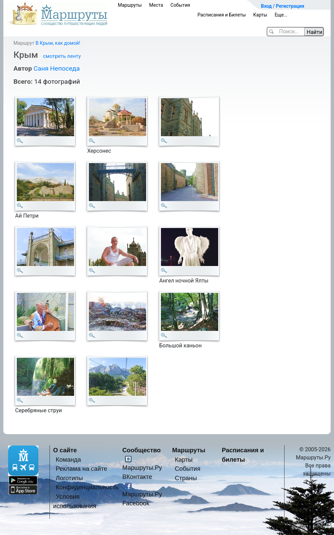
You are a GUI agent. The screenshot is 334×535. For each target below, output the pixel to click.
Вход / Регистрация (282, 6)
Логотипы (69, 478)
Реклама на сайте (81, 468)
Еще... (281, 14)
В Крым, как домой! (57, 43)
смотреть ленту (62, 56)
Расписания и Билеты (221, 14)
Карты (260, 14)
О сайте (65, 450)
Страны (186, 478)
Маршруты (130, 5)
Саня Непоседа (56, 68)
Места (156, 5)
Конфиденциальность (87, 487)
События (180, 5)
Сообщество (141, 450)
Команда (68, 459)
